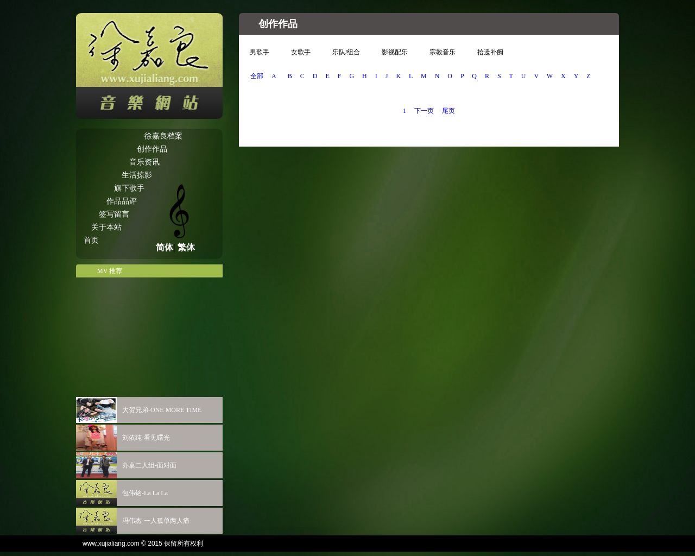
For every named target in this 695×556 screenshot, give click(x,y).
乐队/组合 (346, 52)
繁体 (186, 247)
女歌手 (301, 52)
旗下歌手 (129, 188)
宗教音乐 (442, 52)
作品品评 (121, 201)
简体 (164, 247)
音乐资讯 (144, 162)
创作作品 (152, 149)
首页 (91, 240)
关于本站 (106, 227)
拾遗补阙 (490, 52)
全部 (256, 76)
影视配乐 (395, 52)
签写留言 (114, 214)
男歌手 (259, 52)
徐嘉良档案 (163, 136)
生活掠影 (137, 175)
